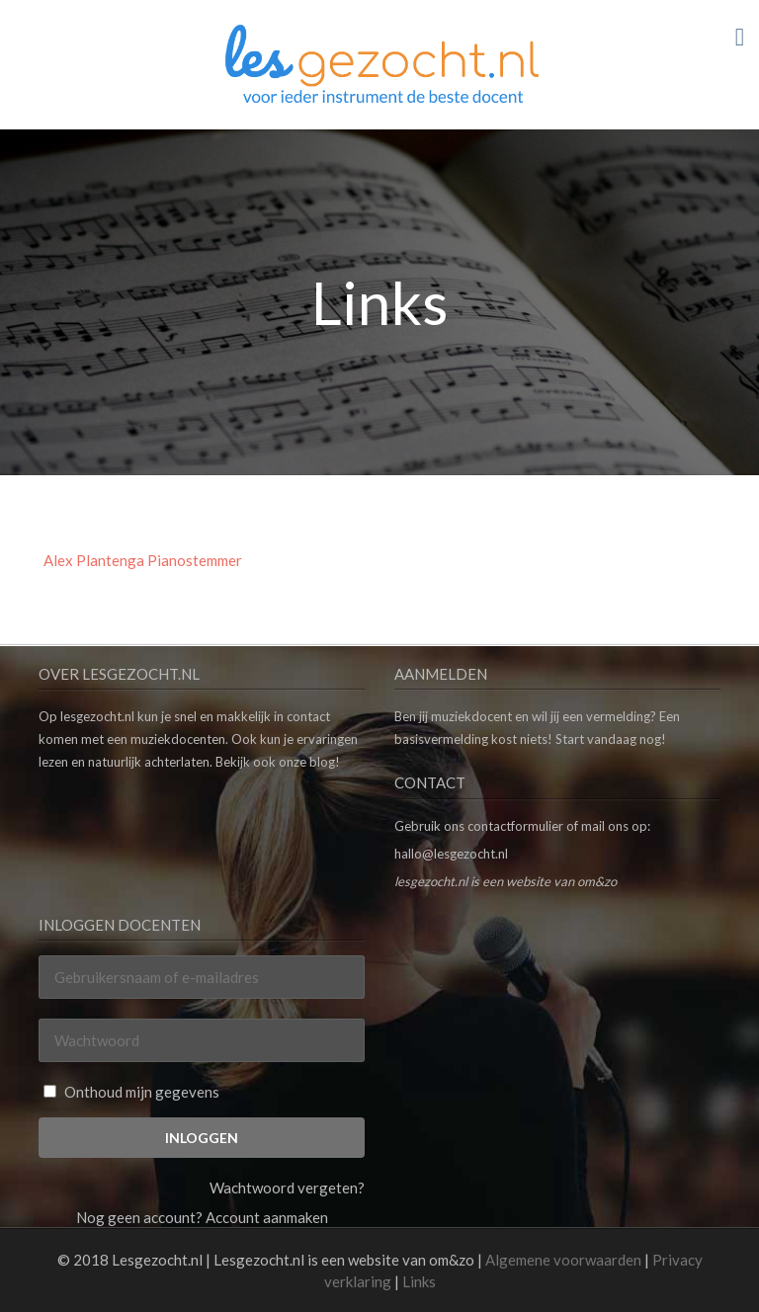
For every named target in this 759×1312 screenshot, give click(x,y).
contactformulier (515, 826)
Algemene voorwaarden (563, 1260)
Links (419, 1281)
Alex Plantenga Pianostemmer (142, 560)
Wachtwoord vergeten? (287, 1187)
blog (322, 762)
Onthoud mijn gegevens (131, 1092)
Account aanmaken (267, 1217)
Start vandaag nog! (610, 739)
